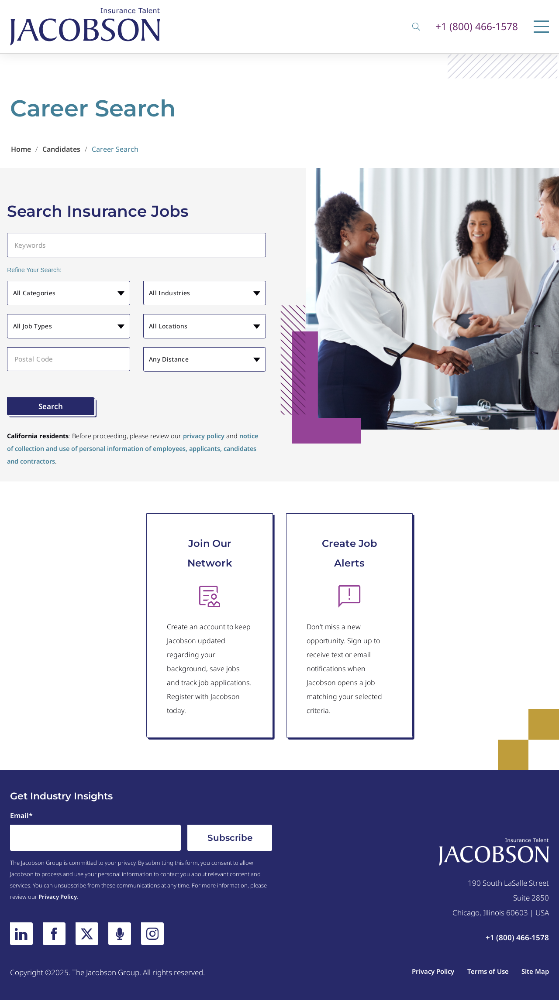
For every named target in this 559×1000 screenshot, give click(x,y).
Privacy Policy (57, 897)
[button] (68, 293)
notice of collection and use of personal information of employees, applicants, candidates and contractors (132, 448)
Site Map (535, 971)
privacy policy (203, 436)
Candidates (61, 149)
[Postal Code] (68, 359)
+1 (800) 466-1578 (476, 27)
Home (21, 149)
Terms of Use (488, 971)
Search (50, 406)
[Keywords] (136, 245)
